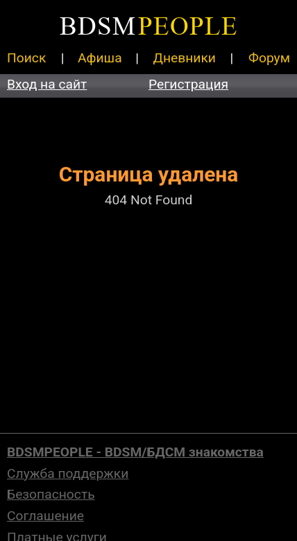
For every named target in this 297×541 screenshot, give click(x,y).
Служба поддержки (67, 473)
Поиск (26, 58)
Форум (269, 58)
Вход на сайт (47, 84)
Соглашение (45, 516)
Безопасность (51, 494)
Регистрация (188, 84)
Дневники (184, 58)
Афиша (100, 58)
